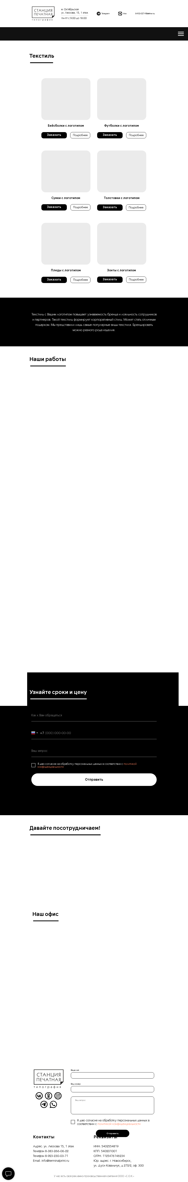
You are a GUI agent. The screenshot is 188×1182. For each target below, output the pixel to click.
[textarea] (112, 1105)
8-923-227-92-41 (142, 13)
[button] (65, 99)
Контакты (150, 13)
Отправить (113, 1133)
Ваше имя (75, 1070)
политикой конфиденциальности (119, 1124)
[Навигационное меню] (181, 34)
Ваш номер (76, 1084)
